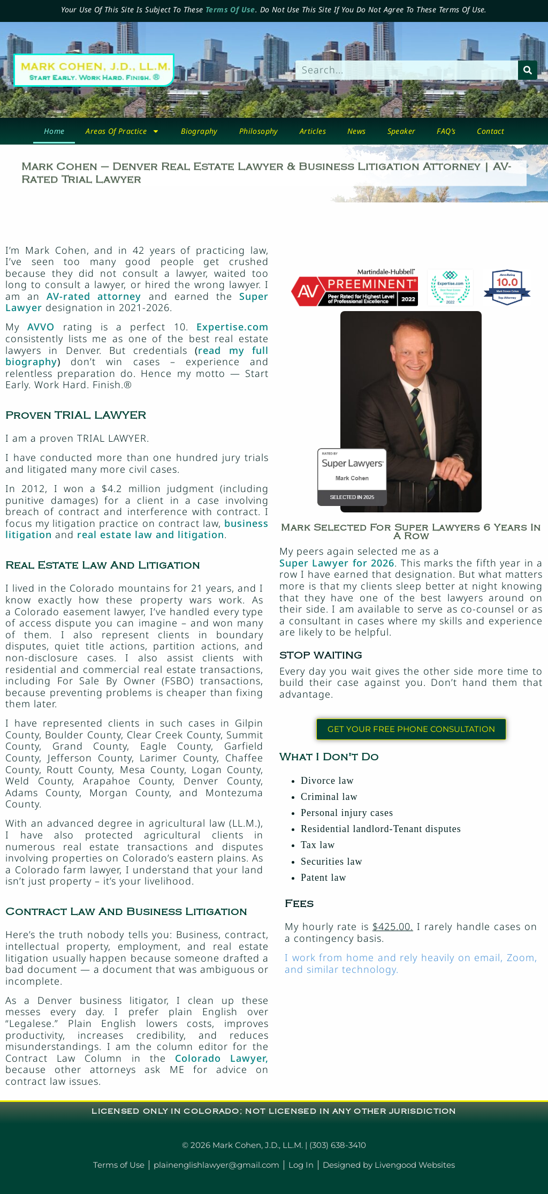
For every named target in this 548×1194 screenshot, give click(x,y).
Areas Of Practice (122, 131)
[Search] (527, 70)
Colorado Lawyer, (222, 1058)
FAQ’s (446, 131)
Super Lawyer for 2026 (336, 562)
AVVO (41, 326)
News (356, 131)
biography (199, 131)
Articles (313, 131)
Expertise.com (232, 326)
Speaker (401, 131)
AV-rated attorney (94, 296)
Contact (490, 131)
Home (54, 131)
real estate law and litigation (150, 534)
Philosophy (258, 131)
